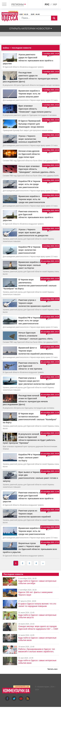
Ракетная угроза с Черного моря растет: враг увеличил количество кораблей (36, 381)
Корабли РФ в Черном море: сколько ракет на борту (29, 457)
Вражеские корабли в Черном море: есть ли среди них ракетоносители (31, 199)
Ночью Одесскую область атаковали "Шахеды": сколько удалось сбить (35, 336)
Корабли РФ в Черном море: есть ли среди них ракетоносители (29, 184)
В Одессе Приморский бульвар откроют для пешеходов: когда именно (31, 124)
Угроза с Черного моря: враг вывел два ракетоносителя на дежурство (33, 232)
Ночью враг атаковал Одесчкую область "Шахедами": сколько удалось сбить (36, 169)
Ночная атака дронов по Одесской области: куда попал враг (29, 154)
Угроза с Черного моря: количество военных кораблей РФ (29, 139)
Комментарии (43, 687)
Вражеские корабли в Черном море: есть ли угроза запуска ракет (29, 94)
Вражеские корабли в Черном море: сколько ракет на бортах (29, 265)
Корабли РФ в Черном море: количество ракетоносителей (29, 250)
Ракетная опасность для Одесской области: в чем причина (30, 366)
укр (55, 4)
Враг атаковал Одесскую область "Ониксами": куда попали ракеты (34, 109)
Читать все (52, 669)
